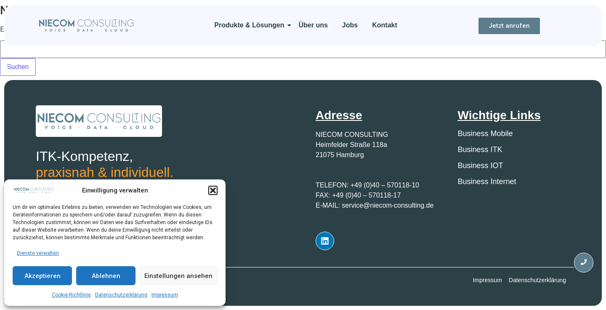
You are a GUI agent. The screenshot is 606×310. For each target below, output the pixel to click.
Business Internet (487, 181)
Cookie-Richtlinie (71, 295)
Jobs (350, 25)
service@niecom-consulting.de (387, 205)
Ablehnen (106, 276)
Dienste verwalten (38, 253)
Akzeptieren (42, 276)
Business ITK (480, 149)
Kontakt (384, 25)
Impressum (165, 295)
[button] (213, 190)
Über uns (313, 25)
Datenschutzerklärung (121, 295)
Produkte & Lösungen (250, 25)
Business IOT (480, 165)
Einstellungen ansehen (178, 276)
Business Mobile (485, 133)
